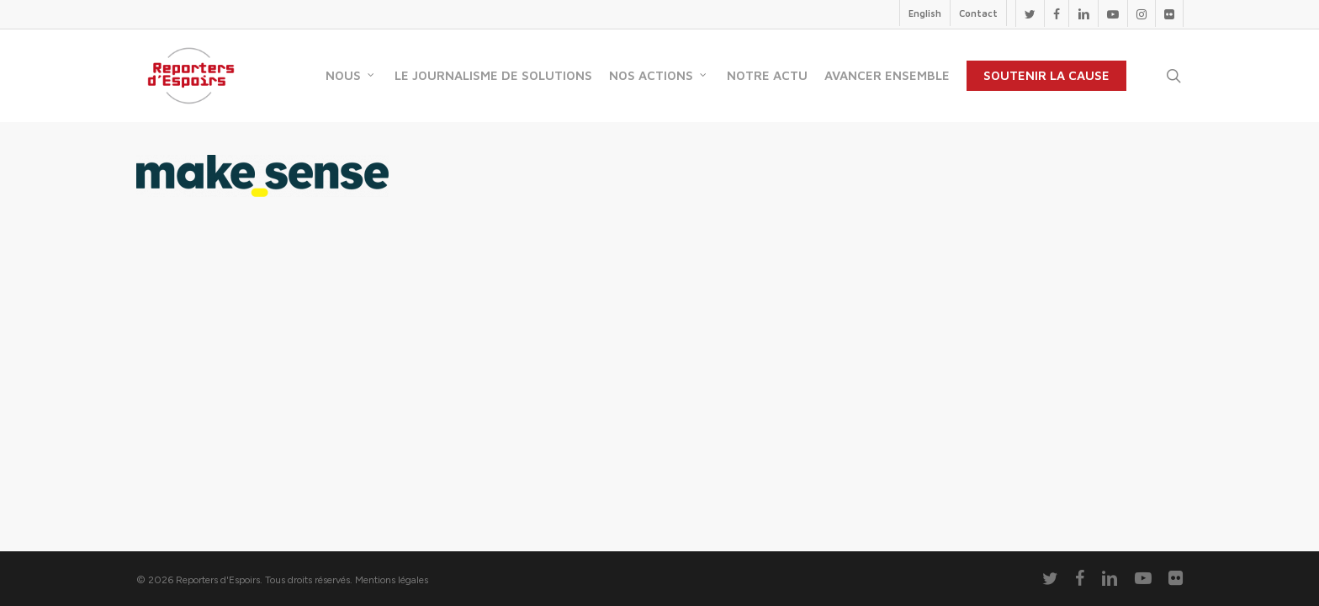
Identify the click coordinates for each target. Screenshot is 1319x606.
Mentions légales (391, 580)
